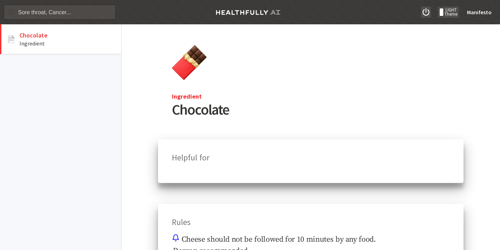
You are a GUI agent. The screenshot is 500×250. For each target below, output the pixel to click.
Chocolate (33, 35)
